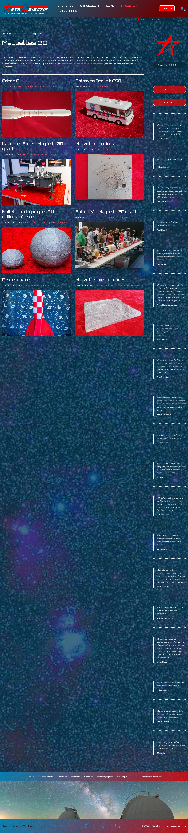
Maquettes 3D (41, 86)
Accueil (15, 33)
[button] (136, 5)
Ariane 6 (10, 81)
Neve (4, 825)
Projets (25, 33)
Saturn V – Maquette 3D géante (107, 211)
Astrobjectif (89, 5)
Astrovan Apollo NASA (98, 81)
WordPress (29, 825)
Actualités (65, 5)
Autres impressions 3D (107, 86)
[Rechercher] (154, 19)
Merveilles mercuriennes (100, 279)
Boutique (167, 8)
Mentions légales (151, 776)
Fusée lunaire (16, 279)
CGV (134, 776)
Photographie (105, 776)
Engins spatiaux (25, 86)
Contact (169, 102)
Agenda (111, 5)
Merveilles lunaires (94, 143)
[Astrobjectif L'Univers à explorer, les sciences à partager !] (26, 8)
